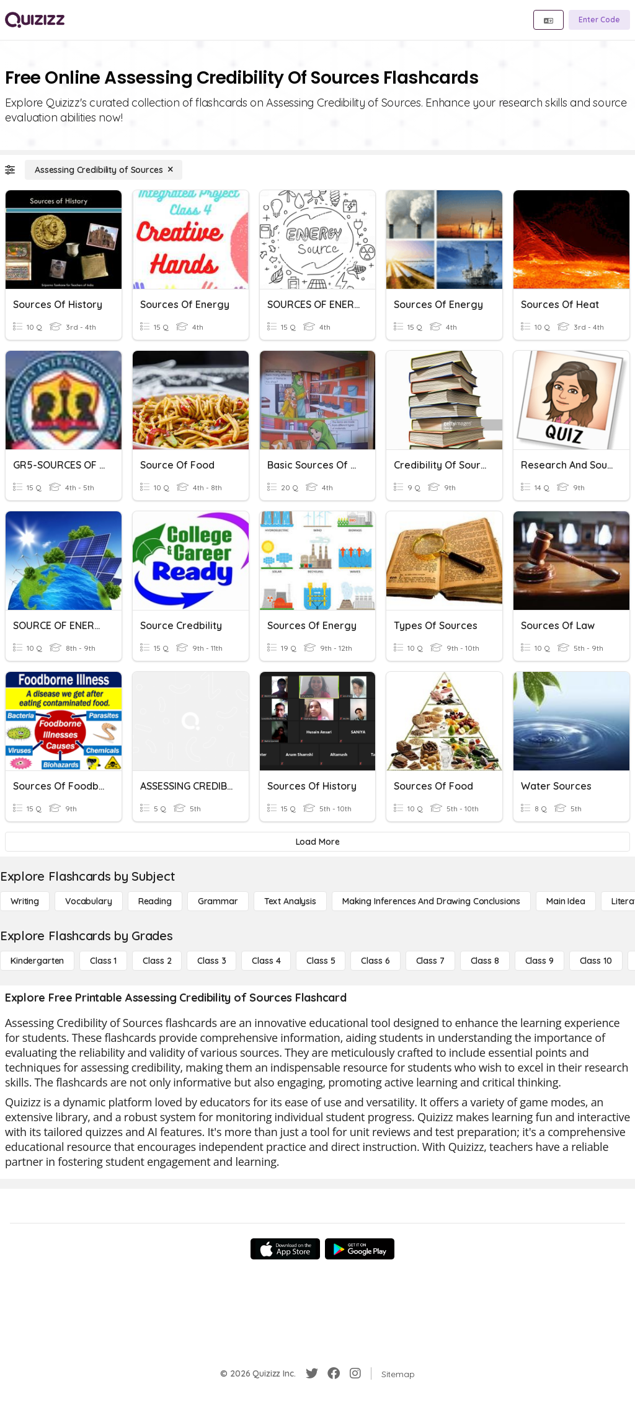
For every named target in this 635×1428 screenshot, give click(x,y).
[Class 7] (430, 961)
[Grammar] (218, 901)
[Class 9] (539, 961)
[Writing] (25, 901)
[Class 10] (596, 961)
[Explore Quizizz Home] (34, 20)
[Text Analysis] (290, 901)
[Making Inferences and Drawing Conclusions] (431, 901)
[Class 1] (103, 961)
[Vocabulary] (89, 901)
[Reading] (155, 901)
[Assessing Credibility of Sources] (103, 170)
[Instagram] (355, 1373)
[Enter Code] (599, 20)
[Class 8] (485, 961)
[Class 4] (266, 961)
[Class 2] (157, 961)
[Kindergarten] (37, 961)
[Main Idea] (566, 901)
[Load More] (317, 842)
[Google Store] (359, 1248)
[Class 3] (211, 961)
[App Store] (285, 1248)
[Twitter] (312, 1373)
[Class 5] (320, 961)
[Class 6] (375, 961)
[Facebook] (333, 1373)
